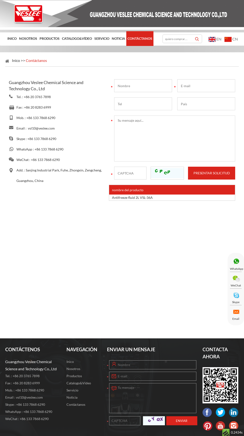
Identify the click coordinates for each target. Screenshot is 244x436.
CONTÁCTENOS (22, 349)
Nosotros (28, 38)
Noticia (118, 38)
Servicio (101, 38)
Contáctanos (139, 38)
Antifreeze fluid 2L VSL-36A (132, 197)
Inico (12, 38)
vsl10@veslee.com (41, 128)
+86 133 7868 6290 (41, 139)
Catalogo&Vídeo (77, 38)
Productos (50, 38)
